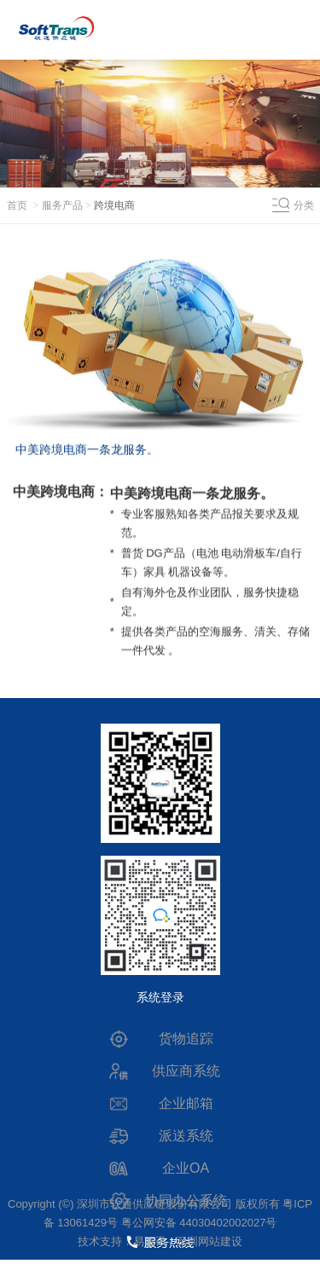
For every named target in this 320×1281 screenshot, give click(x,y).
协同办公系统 (186, 1200)
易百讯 (149, 1241)
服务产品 (62, 205)
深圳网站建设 (209, 1241)
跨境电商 (114, 205)
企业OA (185, 1168)
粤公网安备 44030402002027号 (199, 1222)
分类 (304, 205)
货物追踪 (186, 1038)
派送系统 (186, 1135)
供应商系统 (186, 1071)
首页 (17, 205)
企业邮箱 (186, 1103)
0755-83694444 (159, 1267)
